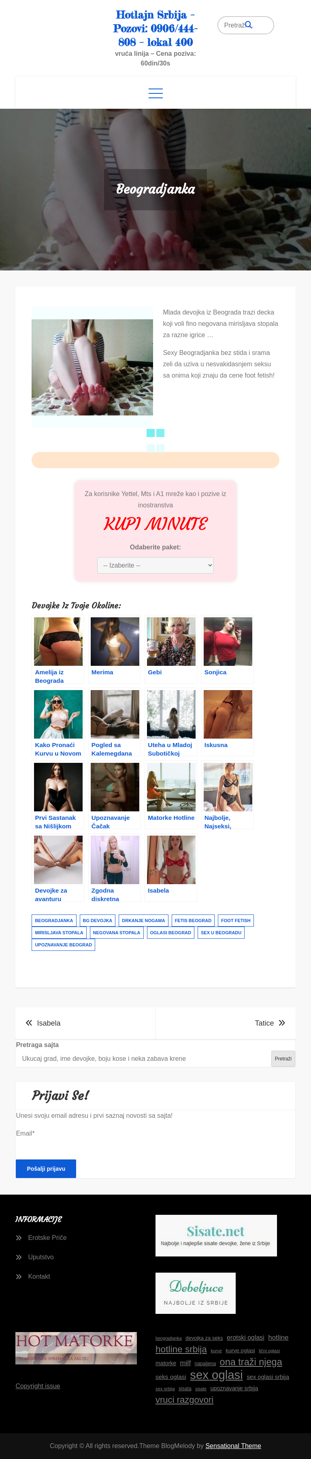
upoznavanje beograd (63, 944)
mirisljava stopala (59, 932)
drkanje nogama (143, 920)
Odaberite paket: (155, 547)
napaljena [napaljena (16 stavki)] (205, 1363)
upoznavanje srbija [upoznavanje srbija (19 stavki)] (234, 1388)
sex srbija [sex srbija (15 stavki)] (165, 1388)
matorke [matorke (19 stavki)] (166, 1363)
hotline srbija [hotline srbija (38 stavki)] (181, 1349)
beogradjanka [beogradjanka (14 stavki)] (169, 1338)
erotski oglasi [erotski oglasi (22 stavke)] (245, 1337)
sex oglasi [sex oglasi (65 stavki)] (216, 1375)
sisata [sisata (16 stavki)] (185, 1388)
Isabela (48, 1023)
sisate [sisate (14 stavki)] (201, 1388)
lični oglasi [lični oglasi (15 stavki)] (269, 1350)
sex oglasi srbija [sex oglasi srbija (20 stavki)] (268, 1377)
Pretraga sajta (37, 1044)
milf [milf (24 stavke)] (185, 1363)
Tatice (264, 1023)
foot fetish (236, 920)
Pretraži (283, 1059)
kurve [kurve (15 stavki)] (216, 1350)
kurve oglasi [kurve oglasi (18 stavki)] (240, 1350)
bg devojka (98, 920)
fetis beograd (193, 920)
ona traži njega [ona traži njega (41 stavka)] (251, 1362)
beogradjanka (54, 920)
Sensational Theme (233, 1445)
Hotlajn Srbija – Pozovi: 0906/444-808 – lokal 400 (155, 28)
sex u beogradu (221, 932)
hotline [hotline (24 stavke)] (278, 1337)
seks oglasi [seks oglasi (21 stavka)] (171, 1376)
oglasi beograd (170, 932)
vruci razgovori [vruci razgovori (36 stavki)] (184, 1400)
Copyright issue (37, 1386)
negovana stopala (117, 932)
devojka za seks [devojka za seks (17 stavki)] (204, 1338)
